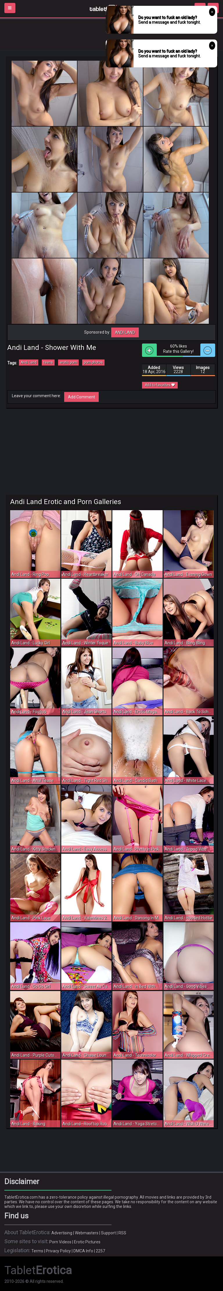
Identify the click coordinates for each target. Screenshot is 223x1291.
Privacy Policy (58, 1251)
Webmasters (86, 1233)
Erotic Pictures (87, 1242)
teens (48, 362)
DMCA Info (83, 1251)
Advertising (61, 1233)
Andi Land (125, 332)
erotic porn (68, 362)
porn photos (93, 362)
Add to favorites (160, 385)
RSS (122, 1233)
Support (108, 1233)
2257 (100, 1251)
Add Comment (81, 397)
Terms (37, 1251)
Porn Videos (60, 1242)
